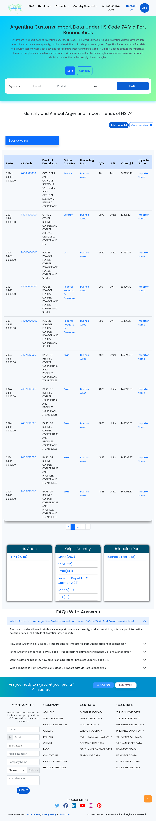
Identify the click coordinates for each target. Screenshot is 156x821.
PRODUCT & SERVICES (56, 724)
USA (66, 252)
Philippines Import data (131, 724)
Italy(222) (65, 564)
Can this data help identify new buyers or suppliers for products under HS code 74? (59, 660)
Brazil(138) (65, 571)
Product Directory (56, 762)
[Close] (54, 140)
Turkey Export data (129, 718)
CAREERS (48, 731)
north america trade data (94, 738)
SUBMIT (23, 790)
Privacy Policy (48, 814)
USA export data (127, 756)
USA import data (127, 749)
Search (132, 86)
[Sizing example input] (23, 729)
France (68, 173)
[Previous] (68, 527)
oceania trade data (93, 747)
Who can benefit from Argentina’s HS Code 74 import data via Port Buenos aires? (58, 668)
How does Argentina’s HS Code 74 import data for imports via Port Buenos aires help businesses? (68, 644)
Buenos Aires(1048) (126, 557)
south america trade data (94, 754)
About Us (49, 712)
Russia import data (129, 762)
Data (70, 70)
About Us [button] (43, 6)
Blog (144, 8)
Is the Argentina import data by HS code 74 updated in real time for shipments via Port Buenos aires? (70, 652)
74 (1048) (20, 557)
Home (30, 6)
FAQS (46, 749)
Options (33, 770)
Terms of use (32, 814)
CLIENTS (48, 743)
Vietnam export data (130, 743)
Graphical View (141, 125)
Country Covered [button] (84, 6)
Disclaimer (64, 814)
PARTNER (48, 737)
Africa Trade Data (92, 718)
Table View (119, 125)
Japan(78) (66, 590)
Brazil (67, 355)
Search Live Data (111, 7)
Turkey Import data (129, 712)
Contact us (51, 756)
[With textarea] (23, 780)
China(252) (66, 557)
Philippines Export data (131, 731)
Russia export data (129, 768)
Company (84, 70)
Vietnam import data (130, 737)
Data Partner (126, 685)
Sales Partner (103, 685)
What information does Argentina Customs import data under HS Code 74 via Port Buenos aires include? (72, 621)
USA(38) (64, 597)
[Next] (87, 527)
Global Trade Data (92, 712)
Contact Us (131, 7)
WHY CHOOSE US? (54, 718)
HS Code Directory (55, 768)
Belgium (68, 215)
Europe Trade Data (92, 731)
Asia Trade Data (90, 724)
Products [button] (61, 6)
